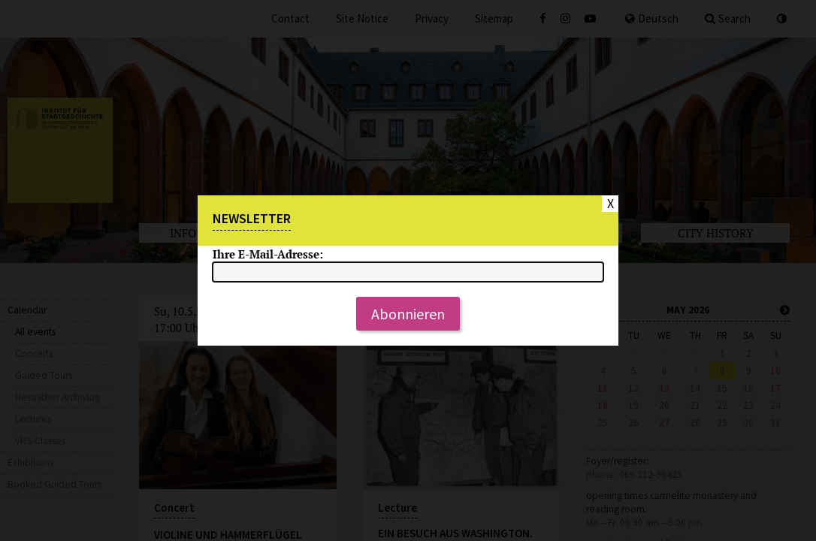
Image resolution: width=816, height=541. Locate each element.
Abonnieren (408, 313)
